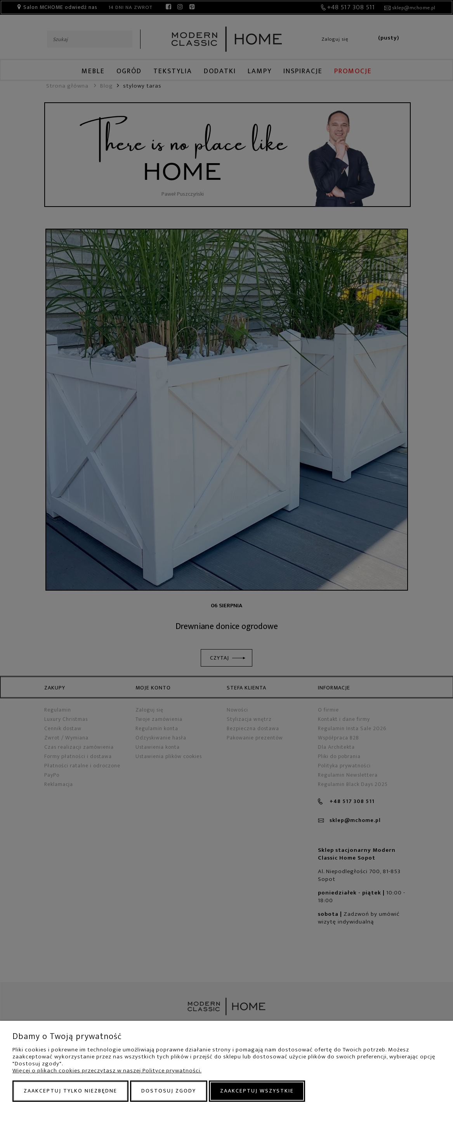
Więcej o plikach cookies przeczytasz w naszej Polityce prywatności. (106, 1070)
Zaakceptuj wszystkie (257, 1090)
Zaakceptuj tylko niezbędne (70, 1090)
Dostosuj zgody (168, 1090)
